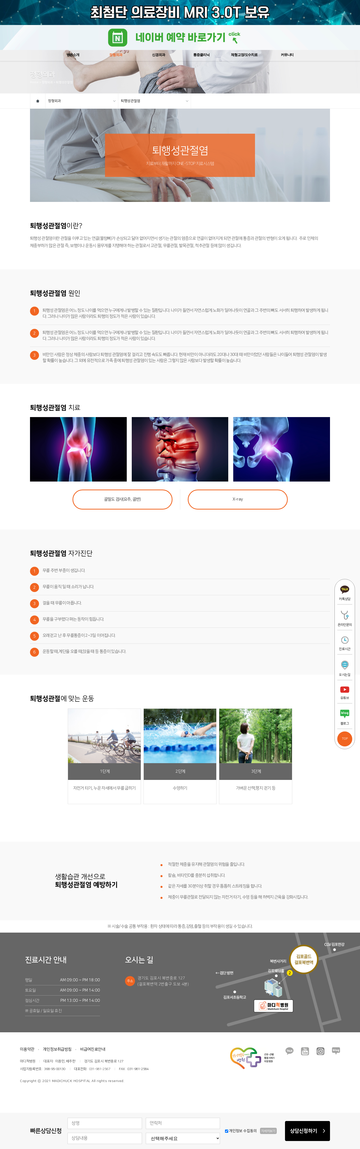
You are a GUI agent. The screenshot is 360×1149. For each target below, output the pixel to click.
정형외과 (82, 101)
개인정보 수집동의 (251, 1131)
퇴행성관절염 (154, 101)
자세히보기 (268, 1131)
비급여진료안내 (92, 1049)
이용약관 (27, 1049)
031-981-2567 (99, 1069)
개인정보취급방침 (57, 1049)
